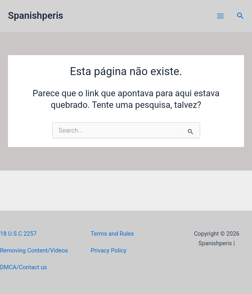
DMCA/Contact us (23, 267)
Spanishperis (35, 15)
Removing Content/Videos (34, 250)
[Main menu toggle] (220, 16)
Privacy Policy (109, 250)
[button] (240, 16)
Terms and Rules (112, 233)
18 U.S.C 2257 (18, 233)
